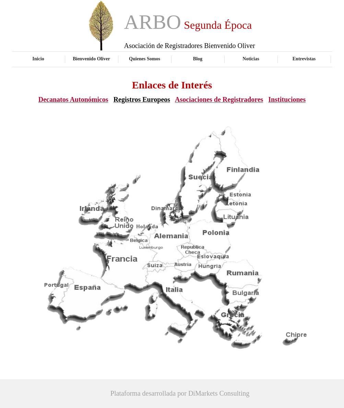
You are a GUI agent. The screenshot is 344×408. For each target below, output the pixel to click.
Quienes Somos (144, 58)
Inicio (38, 58)
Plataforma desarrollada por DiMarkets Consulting (179, 393)
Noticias (250, 58)
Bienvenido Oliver (91, 58)
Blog (197, 58)
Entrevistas (304, 58)
